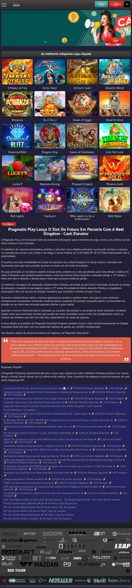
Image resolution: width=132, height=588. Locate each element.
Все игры (8, 224)
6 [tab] (68, 41)
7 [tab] (73, 41)
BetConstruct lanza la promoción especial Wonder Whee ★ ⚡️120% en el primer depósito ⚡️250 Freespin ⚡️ (65, 456)
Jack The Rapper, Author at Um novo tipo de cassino (33, 499)
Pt (127, 4)
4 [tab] (58, 41)
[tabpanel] (66, 28)
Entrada (101, 4)
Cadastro (116, 4)
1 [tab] (43, 41)
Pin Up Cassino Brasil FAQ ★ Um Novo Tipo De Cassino (35, 511)
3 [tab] (53, 41)
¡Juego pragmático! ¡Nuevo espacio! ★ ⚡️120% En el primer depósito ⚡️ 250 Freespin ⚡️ (55, 479)
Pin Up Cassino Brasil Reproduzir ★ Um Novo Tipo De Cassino (38, 514)
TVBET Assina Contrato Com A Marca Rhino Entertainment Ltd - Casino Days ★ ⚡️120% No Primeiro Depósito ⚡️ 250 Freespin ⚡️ (65, 415)
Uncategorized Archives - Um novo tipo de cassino (92, 499)
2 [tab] (48, 41)
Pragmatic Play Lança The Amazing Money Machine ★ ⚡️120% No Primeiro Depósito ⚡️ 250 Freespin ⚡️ (63, 402)
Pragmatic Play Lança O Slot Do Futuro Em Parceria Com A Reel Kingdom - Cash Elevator (53, 406)
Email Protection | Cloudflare (20, 409)
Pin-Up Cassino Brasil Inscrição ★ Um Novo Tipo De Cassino (38, 518)
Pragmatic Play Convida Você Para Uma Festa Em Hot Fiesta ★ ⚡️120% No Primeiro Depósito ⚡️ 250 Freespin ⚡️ (65, 474)
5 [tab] (63, 41)
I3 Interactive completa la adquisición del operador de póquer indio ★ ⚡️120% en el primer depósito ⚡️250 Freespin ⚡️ (65, 494)
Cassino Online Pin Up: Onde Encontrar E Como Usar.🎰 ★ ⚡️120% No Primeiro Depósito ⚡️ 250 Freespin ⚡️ (66, 388)
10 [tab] (88, 41)
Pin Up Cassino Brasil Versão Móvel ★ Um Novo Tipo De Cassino (40, 507)
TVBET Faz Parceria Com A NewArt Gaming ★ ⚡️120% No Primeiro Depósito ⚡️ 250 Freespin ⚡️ (58, 483)
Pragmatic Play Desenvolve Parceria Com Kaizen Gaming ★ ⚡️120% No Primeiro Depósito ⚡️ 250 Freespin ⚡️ (66, 398)
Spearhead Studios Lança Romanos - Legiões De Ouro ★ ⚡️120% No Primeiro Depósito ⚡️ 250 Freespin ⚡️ (64, 445)
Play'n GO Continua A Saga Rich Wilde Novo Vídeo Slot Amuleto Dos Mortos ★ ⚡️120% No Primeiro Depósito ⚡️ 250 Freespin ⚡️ (65, 450)
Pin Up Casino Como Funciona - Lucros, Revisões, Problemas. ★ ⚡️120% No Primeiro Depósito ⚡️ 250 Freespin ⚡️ (61, 434)
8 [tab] (78, 41)
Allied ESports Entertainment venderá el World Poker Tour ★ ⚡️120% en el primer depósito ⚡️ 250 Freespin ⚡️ (65, 427)
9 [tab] (83, 41)
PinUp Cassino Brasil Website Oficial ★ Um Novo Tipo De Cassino (40, 503)
